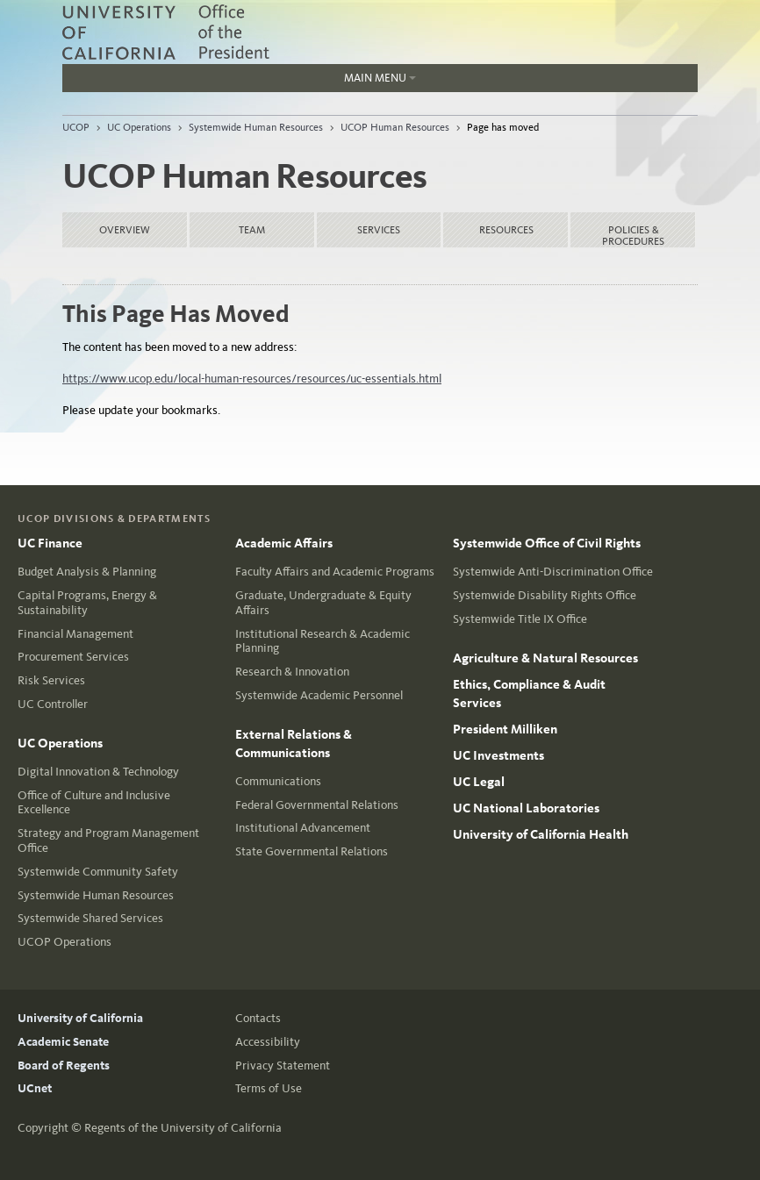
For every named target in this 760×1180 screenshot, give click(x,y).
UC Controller (53, 704)
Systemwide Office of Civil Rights (547, 543)
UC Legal (479, 782)
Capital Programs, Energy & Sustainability (87, 603)
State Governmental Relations (311, 851)
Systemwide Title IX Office (520, 618)
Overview (124, 230)
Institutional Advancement (302, 827)
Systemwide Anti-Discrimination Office (553, 571)
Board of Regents (64, 1065)
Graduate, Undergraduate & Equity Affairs (323, 603)
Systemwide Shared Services (90, 918)
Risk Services (51, 680)
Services (378, 230)
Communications (278, 781)
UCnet (35, 1088)
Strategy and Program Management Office (108, 840)
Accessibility (267, 1041)
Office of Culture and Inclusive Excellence (94, 803)
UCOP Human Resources (395, 127)
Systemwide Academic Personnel (319, 695)
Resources (506, 230)
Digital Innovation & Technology (98, 771)
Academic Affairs (284, 543)
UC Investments (498, 755)
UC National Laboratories (526, 808)
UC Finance (50, 543)
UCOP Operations (64, 941)
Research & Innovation (292, 671)
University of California (80, 1018)
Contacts (258, 1018)
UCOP (76, 127)
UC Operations (139, 127)
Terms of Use (268, 1088)
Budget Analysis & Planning (87, 571)
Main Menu (380, 77)
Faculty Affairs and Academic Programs (334, 571)
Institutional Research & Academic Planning (322, 641)
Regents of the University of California (183, 1127)
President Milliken (505, 729)
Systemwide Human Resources (256, 127)
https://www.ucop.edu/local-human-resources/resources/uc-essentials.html (251, 378)
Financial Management (75, 633)
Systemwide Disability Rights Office (544, 595)
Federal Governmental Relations (316, 804)
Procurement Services (73, 656)
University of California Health (540, 834)
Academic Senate (63, 1041)
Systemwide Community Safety (98, 871)
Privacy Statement (282, 1065)
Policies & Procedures (633, 235)
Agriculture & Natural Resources (545, 658)
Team (252, 230)
